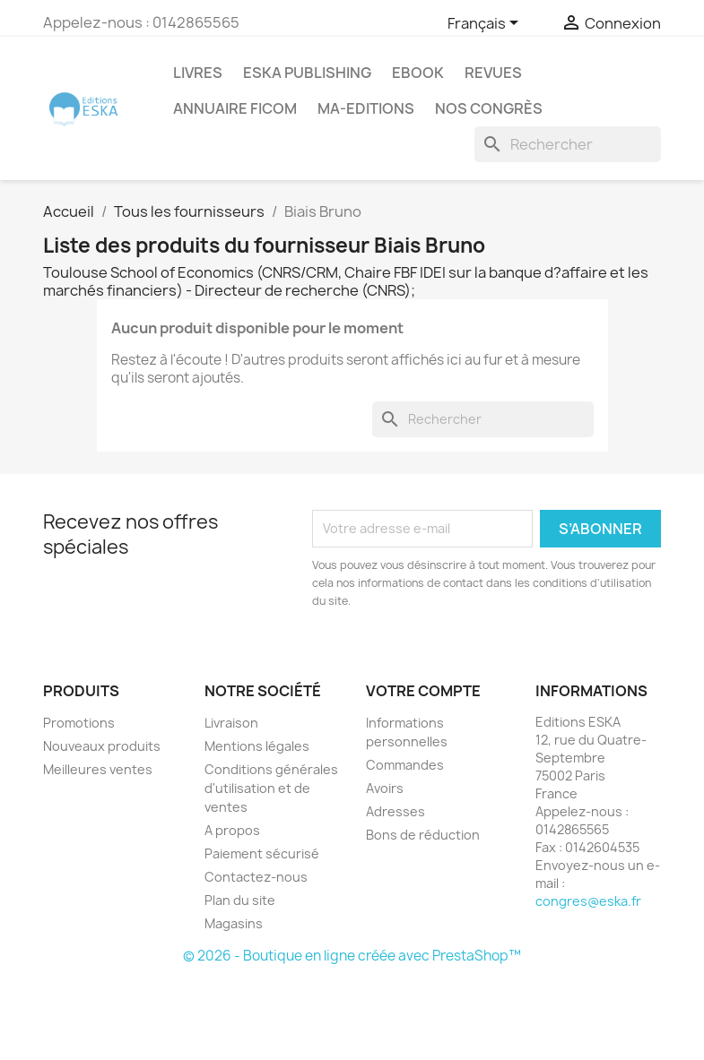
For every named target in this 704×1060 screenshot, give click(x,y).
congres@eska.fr (588, 900)
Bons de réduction (423, 834)
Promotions (79, 722)
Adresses (395, 811)
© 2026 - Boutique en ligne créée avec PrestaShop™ (352, 955)
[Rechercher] (567, 144)
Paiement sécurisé (261, 853)
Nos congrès (489, 108)
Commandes (405, 764)
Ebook (418, 72)
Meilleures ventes (97, 769)
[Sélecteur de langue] (486, 24)
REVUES (493, 72)
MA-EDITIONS (365, 108)
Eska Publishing (307, 72)
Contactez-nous (256, 876)
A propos (232, 830)
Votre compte (423, 691)
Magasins (233, 923)
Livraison (231, 722)
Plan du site (239, 900)
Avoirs (385, 788)
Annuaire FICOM (235, 108)
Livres (197, 72)
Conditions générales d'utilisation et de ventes (271, 788)
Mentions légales (256, 745)
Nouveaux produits (102, 745)
